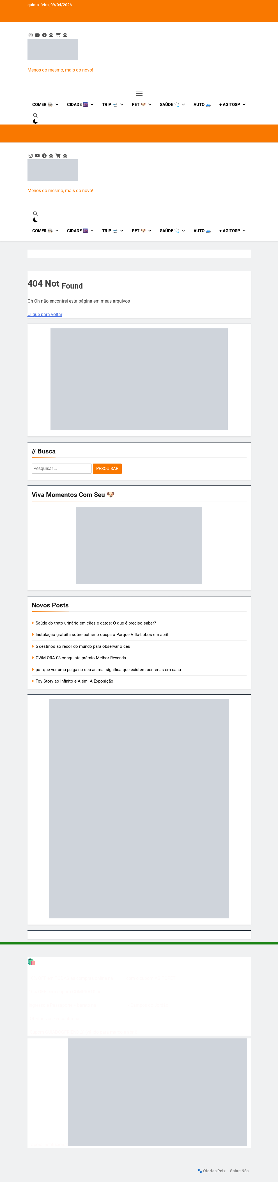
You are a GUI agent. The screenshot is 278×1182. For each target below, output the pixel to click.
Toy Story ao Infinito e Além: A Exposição (74, 681)
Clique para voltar (44, 314)
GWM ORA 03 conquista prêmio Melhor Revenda (81, 657)
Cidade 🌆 (77, 104)
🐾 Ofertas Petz (211, 1171)
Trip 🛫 (110, 104)
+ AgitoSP (229, 104)
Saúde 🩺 (170, 104)
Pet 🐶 (139, 104)
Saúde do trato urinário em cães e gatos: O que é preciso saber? (96, 623)
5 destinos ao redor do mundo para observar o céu (83, 646)
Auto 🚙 (202, 104)
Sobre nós (239, 1171)
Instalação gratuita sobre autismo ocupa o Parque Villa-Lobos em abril (102, 634)
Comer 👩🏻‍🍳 (42, 104)
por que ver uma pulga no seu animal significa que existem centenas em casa (108, 669)
